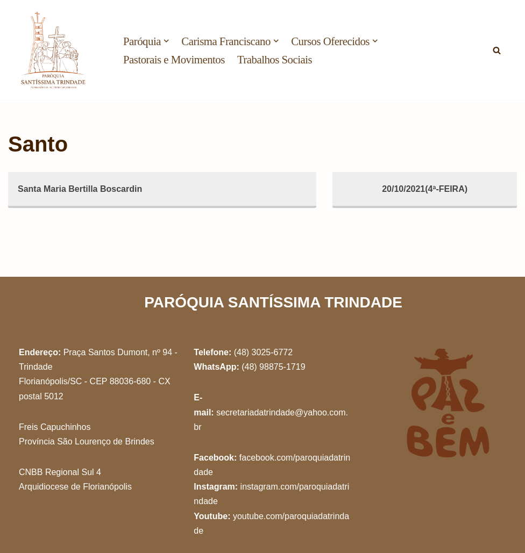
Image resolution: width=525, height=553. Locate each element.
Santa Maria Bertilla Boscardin (80, 188)
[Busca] (497, 50)
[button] (166, 41)
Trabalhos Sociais (274, 59)
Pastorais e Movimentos (174, 59)
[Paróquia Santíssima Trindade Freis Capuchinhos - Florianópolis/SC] (53, 50)
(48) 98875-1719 (273, 366)
